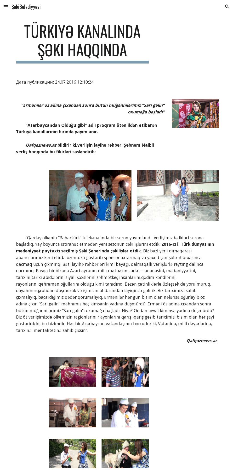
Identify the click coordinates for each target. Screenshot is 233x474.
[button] (5, 6)
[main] (82, 42)
